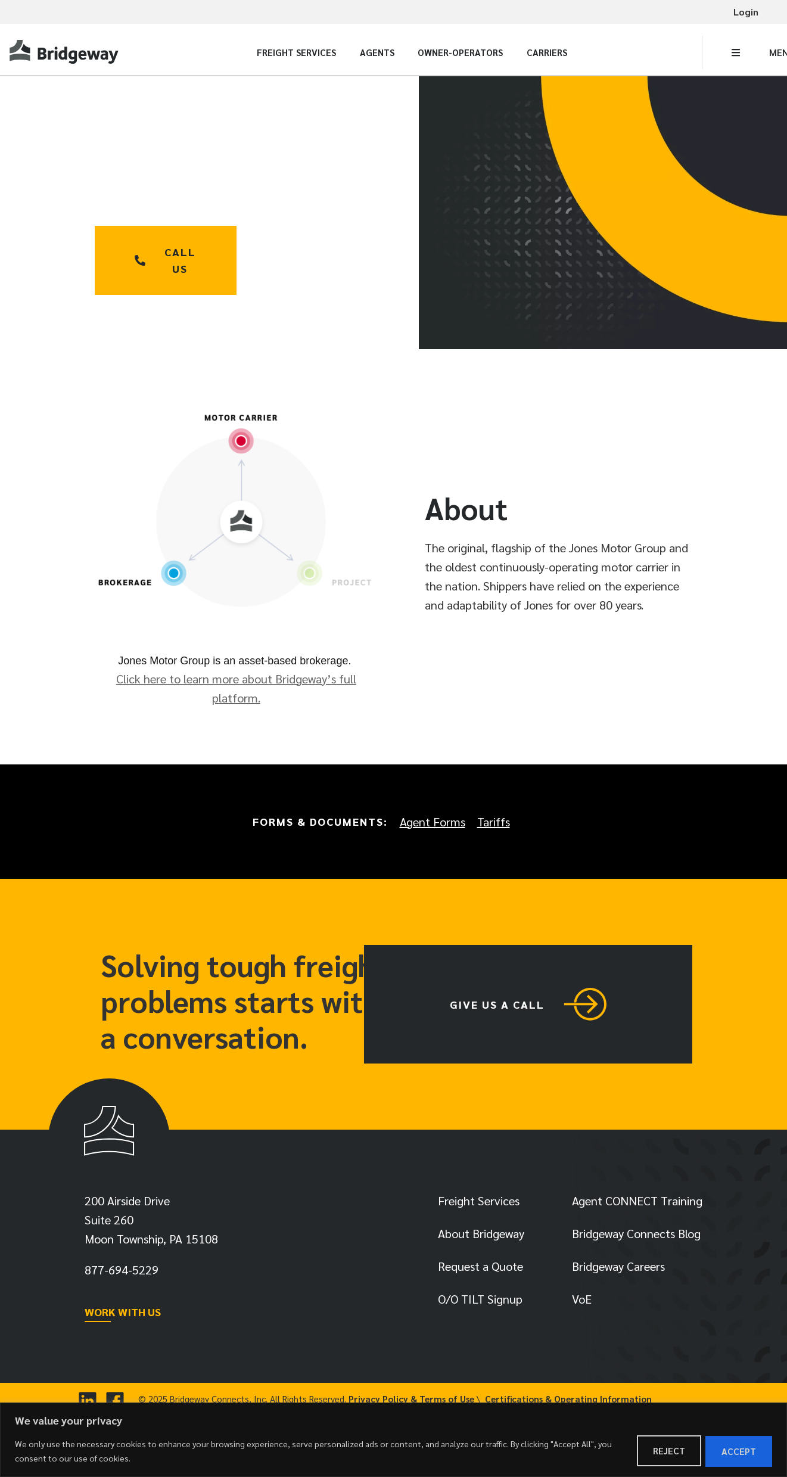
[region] (393, 1440)
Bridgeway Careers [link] (618, 1269)
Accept (737, 1451)
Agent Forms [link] (432, 821)
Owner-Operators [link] (460, 52)
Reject (665, 1451)
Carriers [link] (547, 52)
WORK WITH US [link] (123, 1314)
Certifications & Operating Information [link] (568, 1401)
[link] (65, 52)
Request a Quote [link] (480, 1269)
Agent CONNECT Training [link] (637, 1203)
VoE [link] (582, 1302)
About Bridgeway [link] (481, 1236)
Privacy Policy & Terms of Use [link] (411, 1401)
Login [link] (745, 11)
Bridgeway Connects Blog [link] (636, 1236)
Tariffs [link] (493, 821)
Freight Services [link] (296, 52)
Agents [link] (377, 52)
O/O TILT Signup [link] (480, 1302)
